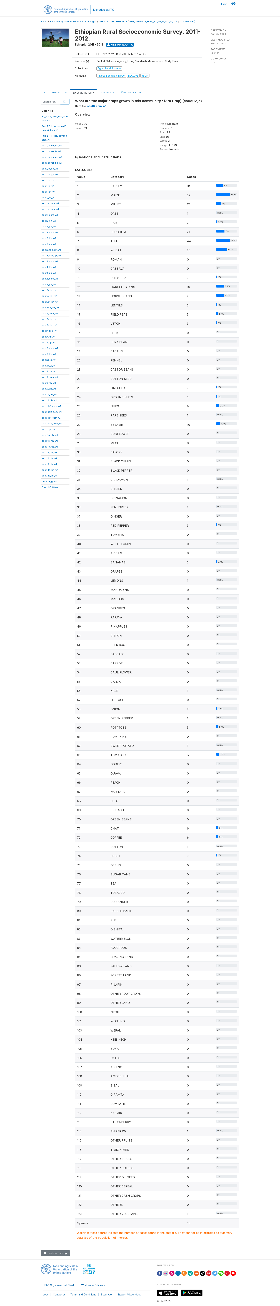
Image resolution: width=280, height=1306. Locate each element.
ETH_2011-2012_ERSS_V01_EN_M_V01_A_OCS (153, 21)
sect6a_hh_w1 (49, 319)
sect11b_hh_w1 (50, 440)
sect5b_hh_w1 (49, 295)
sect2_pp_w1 (49, 226)
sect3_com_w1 (50, 232)
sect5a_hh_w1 (49, 290)
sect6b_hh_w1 (49, 325)
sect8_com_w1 (50, 348)
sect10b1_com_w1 (51, 417)
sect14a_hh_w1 (50, 469)
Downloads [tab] (107, 92)
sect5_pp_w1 (49, 284)
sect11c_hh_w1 (50, 446)
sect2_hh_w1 (49, 220)
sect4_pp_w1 (49, 272)
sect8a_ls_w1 (49, 359)
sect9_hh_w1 (49, 382)
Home (44, 21)
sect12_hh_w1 (49, 452)
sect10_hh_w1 (49, 394)
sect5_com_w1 (50, 278)
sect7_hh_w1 (49, 336)
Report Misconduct (129, 1294)
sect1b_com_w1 (50, 209)
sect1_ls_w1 (48, 185)
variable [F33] (187, 21)
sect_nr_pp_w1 (50, 174)
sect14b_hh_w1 (50, 475)
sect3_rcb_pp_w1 (51, 255)
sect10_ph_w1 (49, 400)
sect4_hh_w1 (49, 267)
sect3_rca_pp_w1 (51, 249)
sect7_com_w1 (50, 330)
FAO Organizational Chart (59, 1285)
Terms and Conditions (83, 1294)
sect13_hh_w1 (49, 464)
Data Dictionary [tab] (83, 92)
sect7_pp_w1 (49, 342)
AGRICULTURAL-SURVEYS (113, 21)
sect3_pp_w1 (49, 244)
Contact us (59, 1294)
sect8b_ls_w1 (49, 365)
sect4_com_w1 (50, 261)
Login (224, 4)
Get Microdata (120, 44)
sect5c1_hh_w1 (50, 301)
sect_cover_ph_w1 (52, 157)
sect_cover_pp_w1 (52, 162)
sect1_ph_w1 (48, 191)
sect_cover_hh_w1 (52, 145)
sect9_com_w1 (50, 377)
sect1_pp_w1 (48, 197)
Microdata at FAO (103, 9)
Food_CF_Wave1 (50, 487)
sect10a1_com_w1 (51, 406)
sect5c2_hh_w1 (50, 307)
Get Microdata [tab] (131, 92)
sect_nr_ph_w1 (50, 168)
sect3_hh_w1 (49, 238)
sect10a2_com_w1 (52, 411)
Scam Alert (107, 1294)
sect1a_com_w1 (50, 203)
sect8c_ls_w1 (49, 371)
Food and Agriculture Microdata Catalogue (73, 21)
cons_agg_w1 (49, 481)
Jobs (46, 1294)
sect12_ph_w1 (49, 458)
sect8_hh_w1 (49, 354)
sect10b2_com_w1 (52, 423)
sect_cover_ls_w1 (51, 151)
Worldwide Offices (92, 1285)
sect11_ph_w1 (49, 429)
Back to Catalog (55, 1253)
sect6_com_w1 (50, 313)
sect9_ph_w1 (49, 388)
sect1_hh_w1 (48, 180)
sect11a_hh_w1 (50, 435)
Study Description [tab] (55, 92)
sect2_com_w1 (50, 214)
